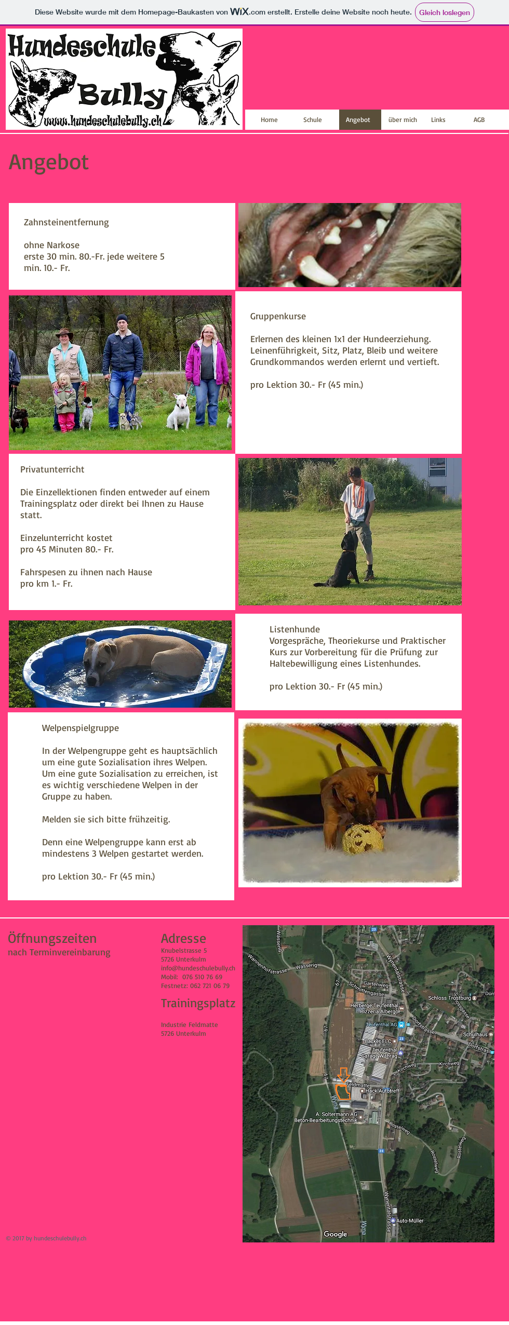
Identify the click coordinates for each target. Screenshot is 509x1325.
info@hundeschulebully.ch (198, 968)
